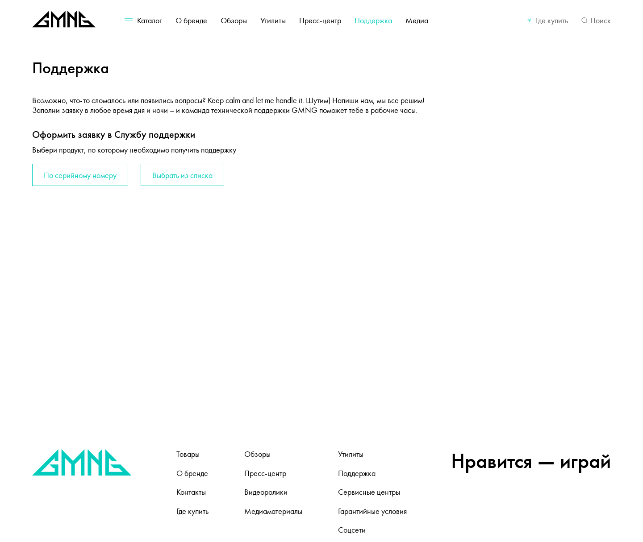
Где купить (552, 20)
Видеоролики (266, 492)
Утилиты (273, 20)
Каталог (149, 20)
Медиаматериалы (273, 511)
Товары (188, 454)
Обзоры (234, 20)
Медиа (416, 20)
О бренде (191, 20)
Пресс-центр (320, 20)
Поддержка (373, 20)
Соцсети (352, 530)
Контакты (191, 492)
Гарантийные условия (372, 511)
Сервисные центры (369, 492)
